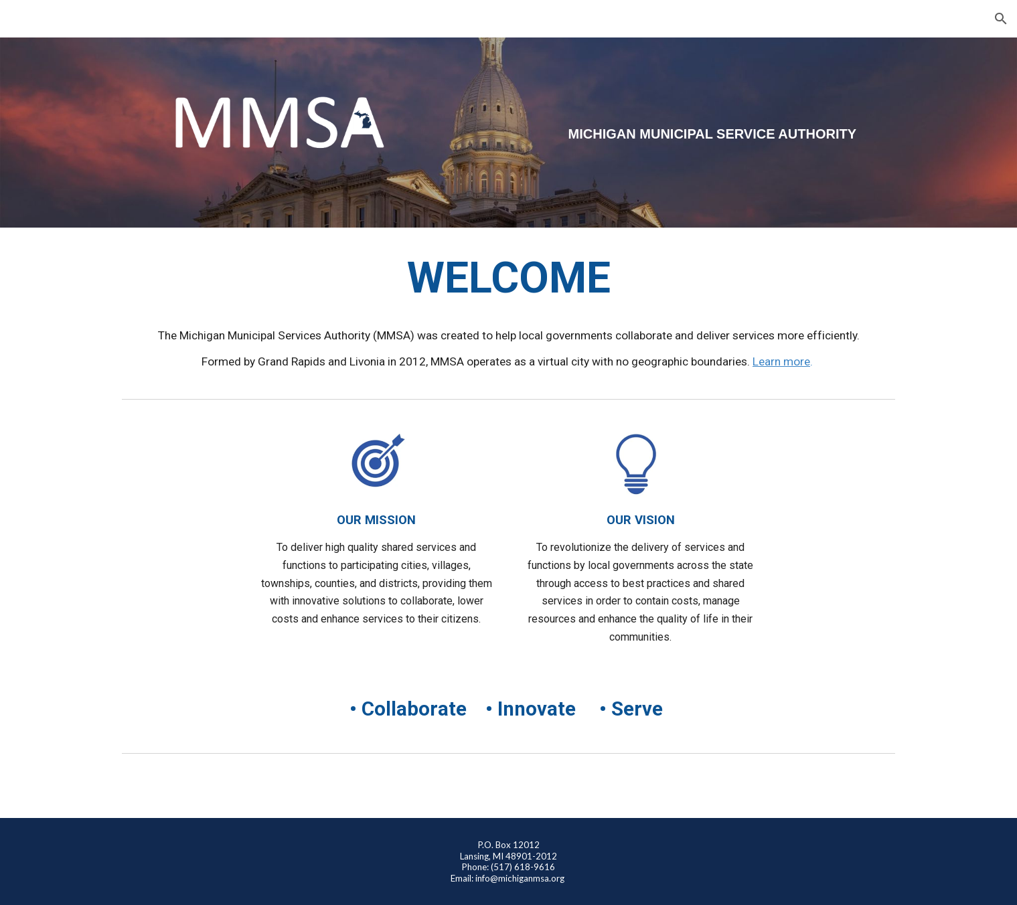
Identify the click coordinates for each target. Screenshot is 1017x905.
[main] (706, 134)
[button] (1001, 19)
